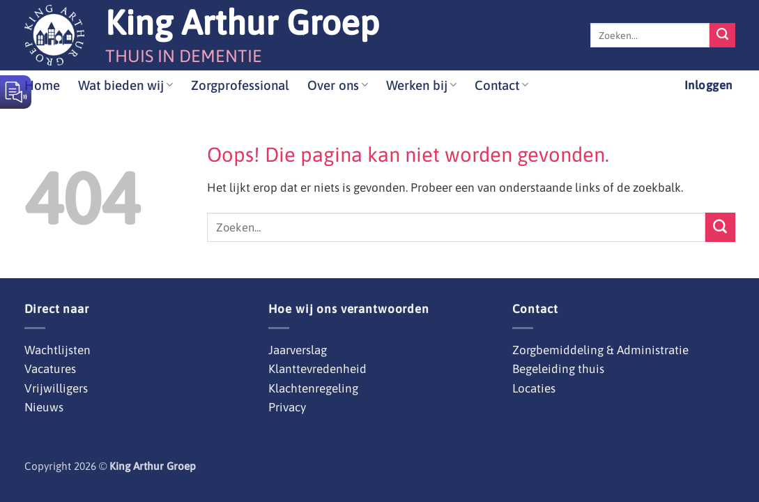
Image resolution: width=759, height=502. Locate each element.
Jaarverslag (297, 350)
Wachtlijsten (57, 350)
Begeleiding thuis (558, 369)
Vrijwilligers (56, 388)
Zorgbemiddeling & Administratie (600, 350)
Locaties (533, 388)
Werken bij (421, 85)
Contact (501, 85)
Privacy (287, 407)
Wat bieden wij (125, 85)
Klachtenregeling (313, 388)
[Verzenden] (722, 35)
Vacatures (50, 369)
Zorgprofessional (240, 85)
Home (42, 85)
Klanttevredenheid (317, 369)
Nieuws (43, 407)
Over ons (337, 85)
